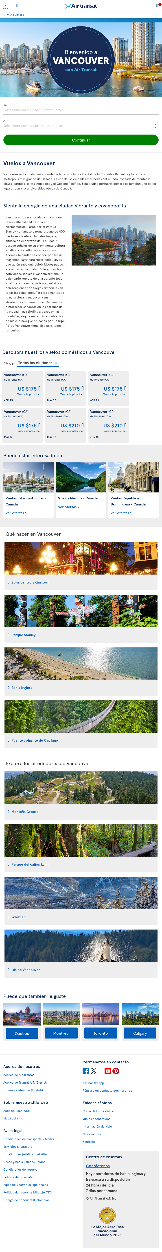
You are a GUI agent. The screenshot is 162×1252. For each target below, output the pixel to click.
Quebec (22, 1033)
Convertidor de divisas (98, 1111)
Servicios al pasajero (18, 1146)
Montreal (61, 1033)
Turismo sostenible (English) (23, 1090)
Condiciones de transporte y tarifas (28, 1139)
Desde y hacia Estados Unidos (24, 1162)
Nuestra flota (92, 1134)
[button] (81, 140)
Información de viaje (97, 1126)
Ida (5, 362)
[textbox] (81, 109)
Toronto (100, 1033)
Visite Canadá (15, 14)
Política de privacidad (18, 1177)
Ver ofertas (15, 512)
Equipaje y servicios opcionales (25, 1184)
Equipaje (89, 1141)
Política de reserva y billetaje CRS (27, 1192)
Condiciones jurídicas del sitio (25, 1154)
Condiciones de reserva (20, 1169)
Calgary (140, 1033)
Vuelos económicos (96, 1119)
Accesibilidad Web (16, 1110)
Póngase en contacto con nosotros (107, 1090)
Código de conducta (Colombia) (26, 1200)
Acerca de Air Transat (18, 1075)
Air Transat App (93, 1083)
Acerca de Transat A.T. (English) (25, 1082)
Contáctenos (98, 1165)
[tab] (81, 566)
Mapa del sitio (13, 1118)
